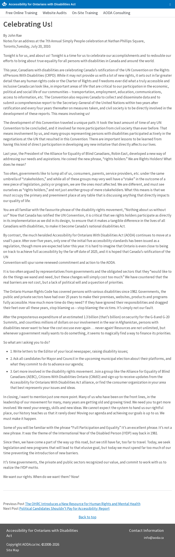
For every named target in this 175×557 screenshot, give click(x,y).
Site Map (12, 550)
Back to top (87, 517)
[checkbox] (170, 4)
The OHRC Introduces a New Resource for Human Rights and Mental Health (82, 503)
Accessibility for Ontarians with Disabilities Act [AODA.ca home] (42, 4)
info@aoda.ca (154, 537)
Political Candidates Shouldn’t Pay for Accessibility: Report (64, 508)
